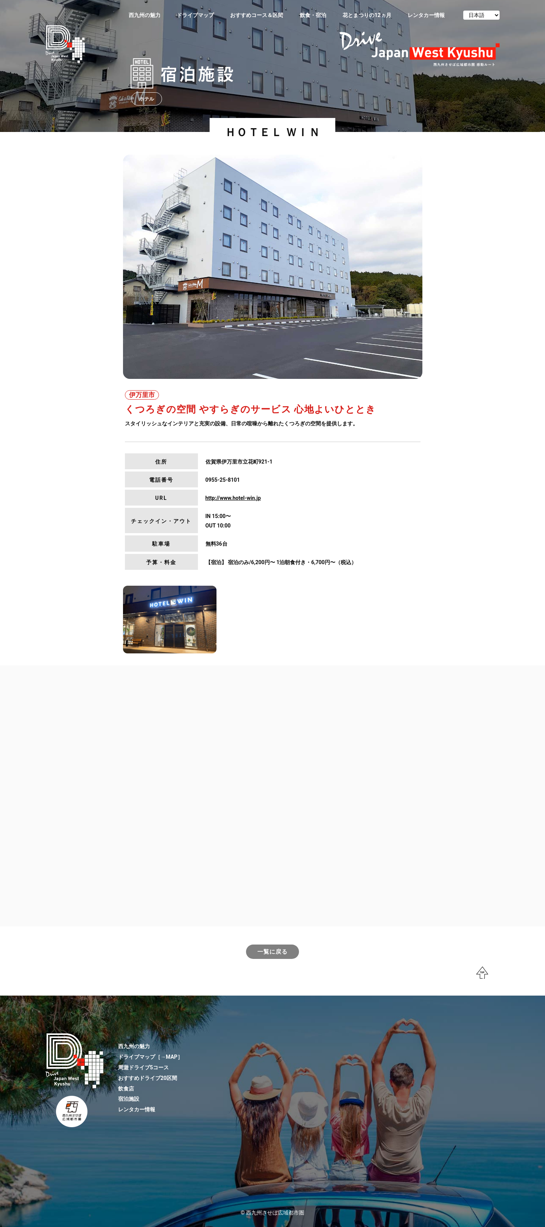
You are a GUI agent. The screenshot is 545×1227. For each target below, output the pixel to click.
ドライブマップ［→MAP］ (150, 1057)
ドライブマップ (195, 15)
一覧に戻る (272, 951)
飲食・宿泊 (313, 15)
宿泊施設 (128, 1099)
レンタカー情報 (426, 15)
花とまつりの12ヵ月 (367, 15)
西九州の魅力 (144, 15)
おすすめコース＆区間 (256, 15)
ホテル (146, 99)
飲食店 (126, 1089)
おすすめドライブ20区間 (147, 1078)
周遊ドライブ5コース (143, 1067)
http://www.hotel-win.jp (233, 498)
